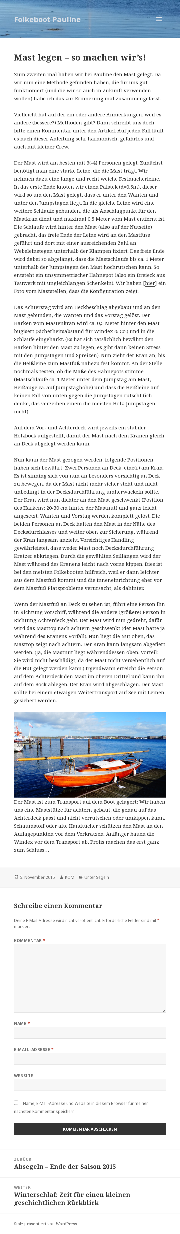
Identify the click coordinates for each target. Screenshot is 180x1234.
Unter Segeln (96, 877)
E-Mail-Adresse (34, 1049)
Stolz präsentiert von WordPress (45, 1224)
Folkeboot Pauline (47, 19)
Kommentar (30, 940)
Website (23, 1075)
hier (150, 283)
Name (22, 1023)
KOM (69, 877)
